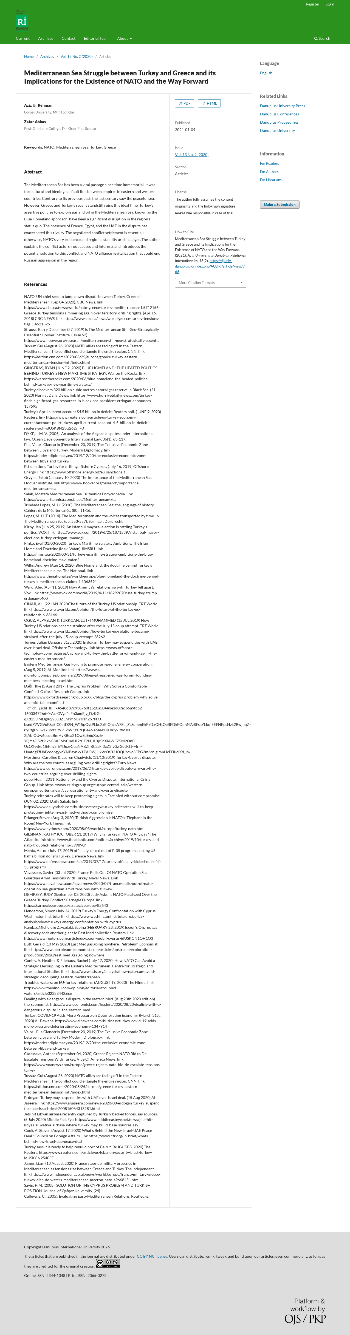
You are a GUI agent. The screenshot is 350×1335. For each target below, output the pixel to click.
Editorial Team (96, 38)
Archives (45, 38)
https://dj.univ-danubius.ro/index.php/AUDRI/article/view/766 (210, 266)
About (123, 38)
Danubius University (277, 130)
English (266, 72)
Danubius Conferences (279, 114)
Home (29, 56)
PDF (186, 103)
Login (330, 4)
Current (23, 38)
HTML (211, 103)
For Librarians (271, 180)
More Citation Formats (197, 282)
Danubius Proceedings (279, 122)
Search (322, 38)
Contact (68, 38)
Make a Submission (280, 204)
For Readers (269, 163)
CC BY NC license (152, 1256)
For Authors (269, 171)
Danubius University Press (282, 105)
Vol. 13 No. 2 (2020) (77, 56)
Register (312, 4)
